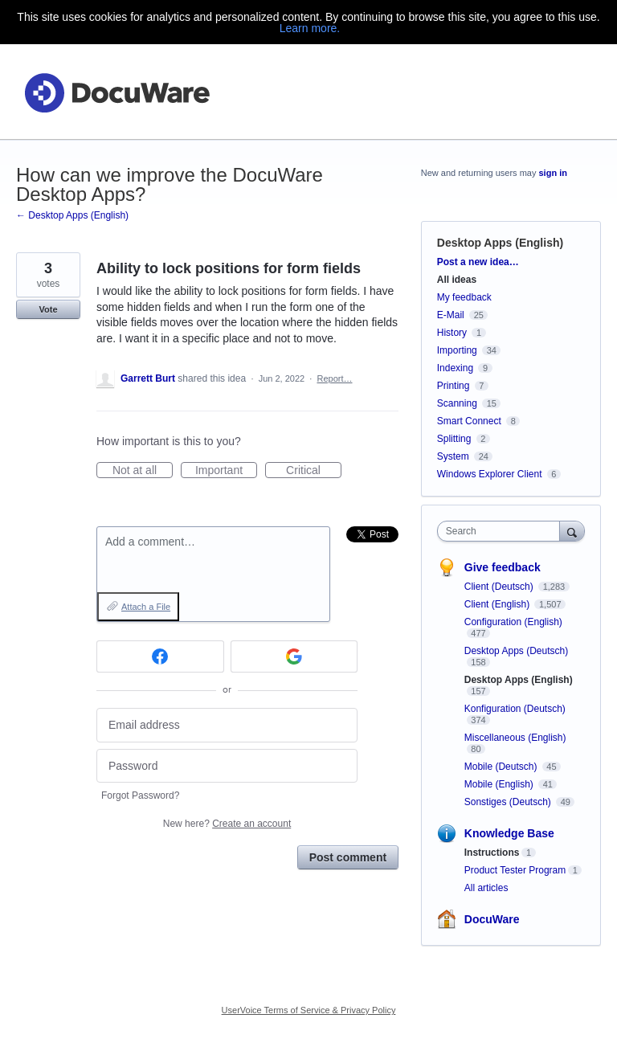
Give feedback (502, 567)
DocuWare (492, 919)
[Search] (572, 531)
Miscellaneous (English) (515, 737)
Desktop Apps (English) (500, 242)
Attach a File (145, 606)
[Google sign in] (294, 656)
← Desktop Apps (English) (72, 215)
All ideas (456, 279)
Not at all (142, 471)
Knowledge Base (509, 833)
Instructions (492, 852)
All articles (486, 888)
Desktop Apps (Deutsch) (516, 650)
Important (226, 471)
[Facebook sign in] (160, 656)
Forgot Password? (140, 795)
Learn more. (310, 28)
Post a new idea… (478, 262)
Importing (457, 350)
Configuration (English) (513, 622)
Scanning (457, 403)
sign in (553, 173)
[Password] (227, 766)
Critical (313, 471)
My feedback (464, 297)
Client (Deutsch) (500, 586)
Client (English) (498, 604)
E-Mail (450, 315)
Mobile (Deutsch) (502, 766)
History (452, 332)
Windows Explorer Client (489, 474)
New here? (227, 823)
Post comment (347, 857)
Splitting (454, 438)
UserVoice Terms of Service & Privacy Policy (309, 1010)
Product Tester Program (515, 870)
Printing (453, 385)
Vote (48, 309)
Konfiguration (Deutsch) (515, 708)
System (453, 456)
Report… (334, 378)
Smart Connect (469, 421)
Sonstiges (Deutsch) (509, 802)
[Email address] (227, 725)
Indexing (455, 368)
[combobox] (502, 531)
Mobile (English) (500, 784)
